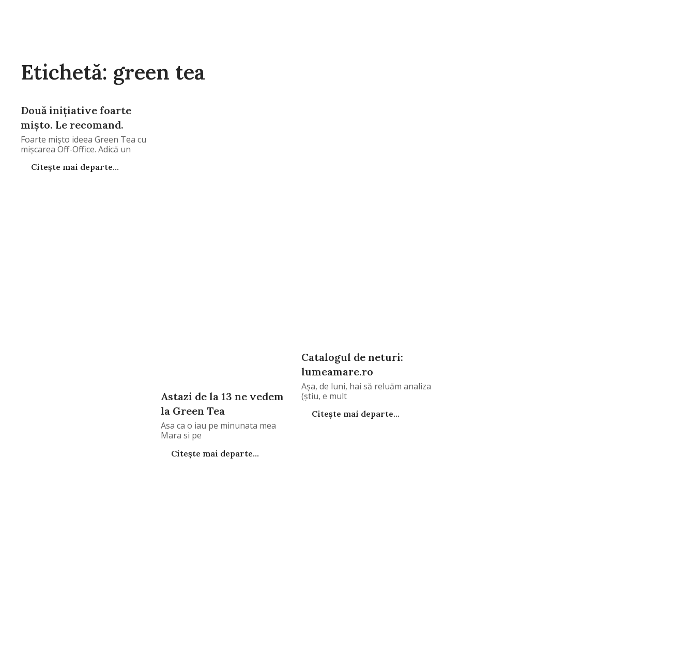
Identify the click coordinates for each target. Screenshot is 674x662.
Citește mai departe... (74, 167)
